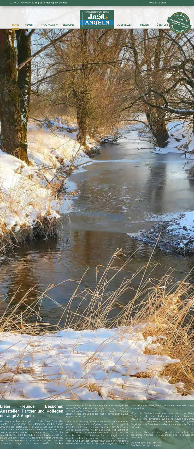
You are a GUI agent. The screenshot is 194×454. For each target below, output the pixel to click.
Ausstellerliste (157, 2)
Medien (144, 25)
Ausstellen (124, 25)
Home (15, 25)
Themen (28, 25)
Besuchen (69, 25)
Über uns (162, 25)
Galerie (181, 25)
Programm (48, 25)
